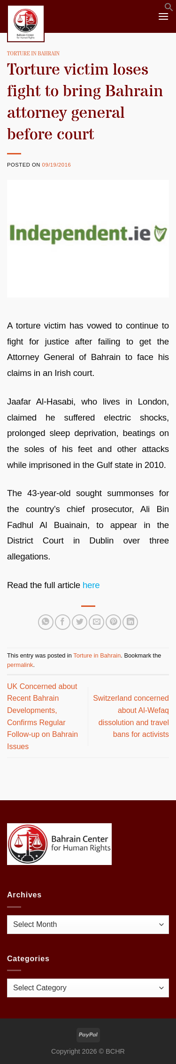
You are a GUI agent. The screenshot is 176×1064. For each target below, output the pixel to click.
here (91, 585)
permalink (20, 664)
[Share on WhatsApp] (46, 622)
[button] (169, 9)
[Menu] (163, 16)
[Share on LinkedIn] (130, 622)
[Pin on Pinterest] (113, 622)
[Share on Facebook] (62, 622)
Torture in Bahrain (33, 54)
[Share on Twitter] (79, 622)
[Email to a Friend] (96, 622)
